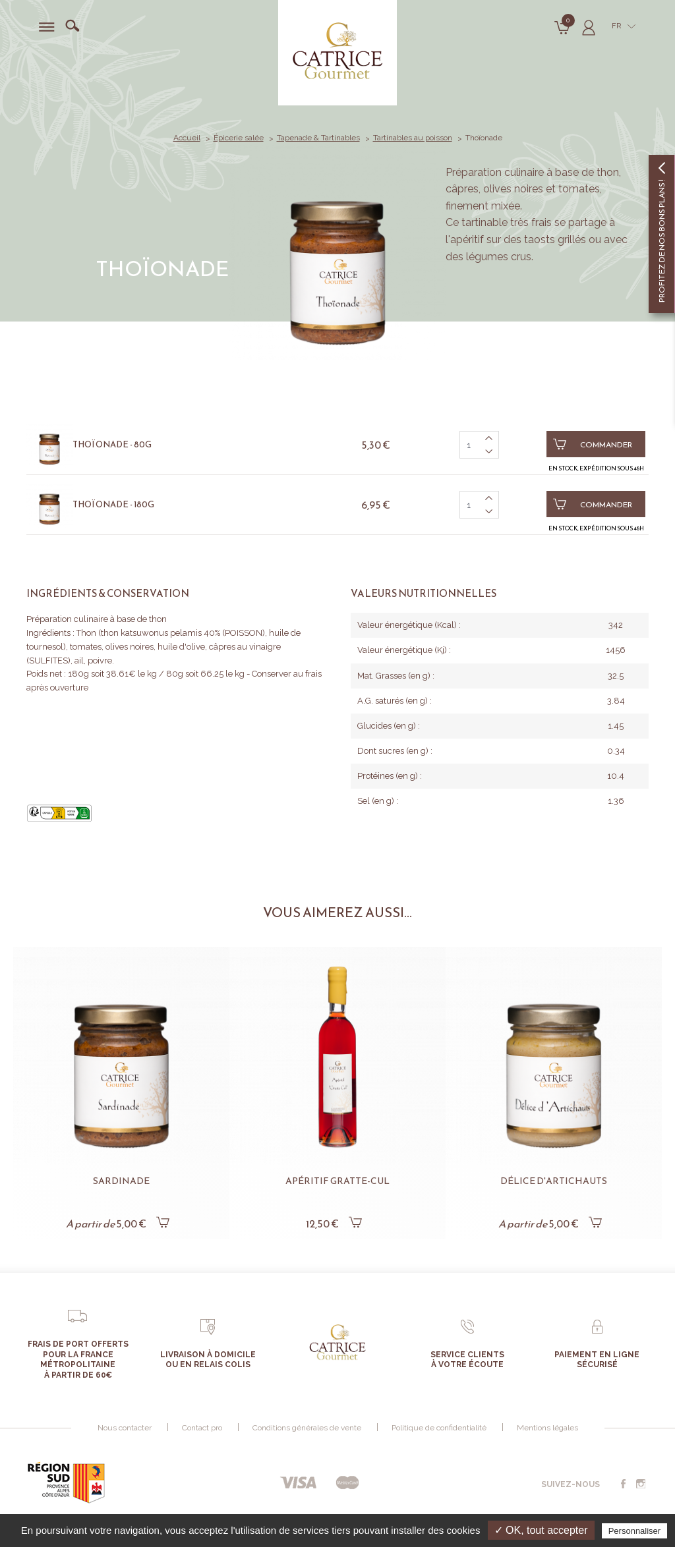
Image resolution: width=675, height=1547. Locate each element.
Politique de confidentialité (439, 1427)
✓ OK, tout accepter (541, 1530)
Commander (592, 444)
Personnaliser (634, 1531)
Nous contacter (125, 1427)
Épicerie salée (239, 137)
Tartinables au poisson (412, 137)
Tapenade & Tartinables (318, 137)
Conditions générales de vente (306, 1427)
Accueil (186, 137)
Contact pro (202, 1427)
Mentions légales (547, 1427)
